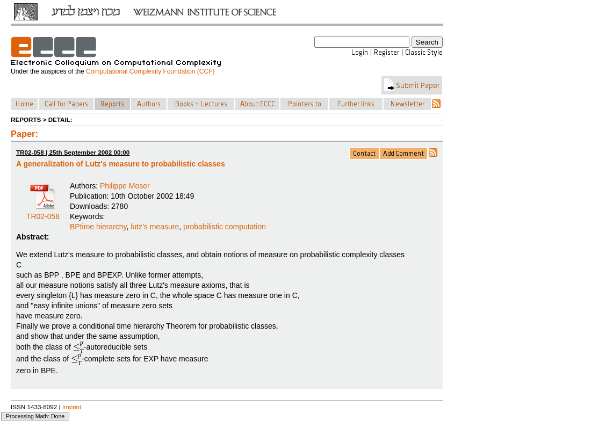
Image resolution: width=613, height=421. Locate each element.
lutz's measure (155, 226)
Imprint (72, 406)
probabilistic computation (224, 226)
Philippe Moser (125, 186)
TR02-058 (43, 212)
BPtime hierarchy (98, 226)
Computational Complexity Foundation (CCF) (150, 71)
